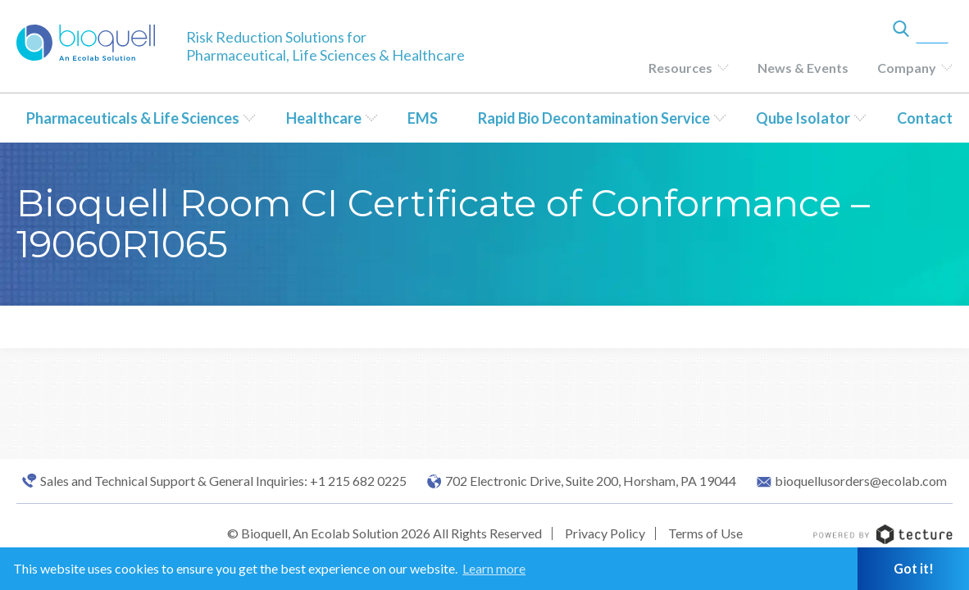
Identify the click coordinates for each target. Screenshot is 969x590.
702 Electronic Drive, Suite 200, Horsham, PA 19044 (590, 481)
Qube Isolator (803, 118)
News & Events (802, 67)
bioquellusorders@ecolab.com (861, 481)
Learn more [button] (493, 568)
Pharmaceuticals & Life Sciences (132, 118)
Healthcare (324, 118)
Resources (680, 67)
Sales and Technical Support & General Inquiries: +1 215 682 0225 (223, 481)
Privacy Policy (605, 533)
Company (906, 67)
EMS (422, 118)
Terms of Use (705, 533)
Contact (925, 118)
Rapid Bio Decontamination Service (594, 118)
